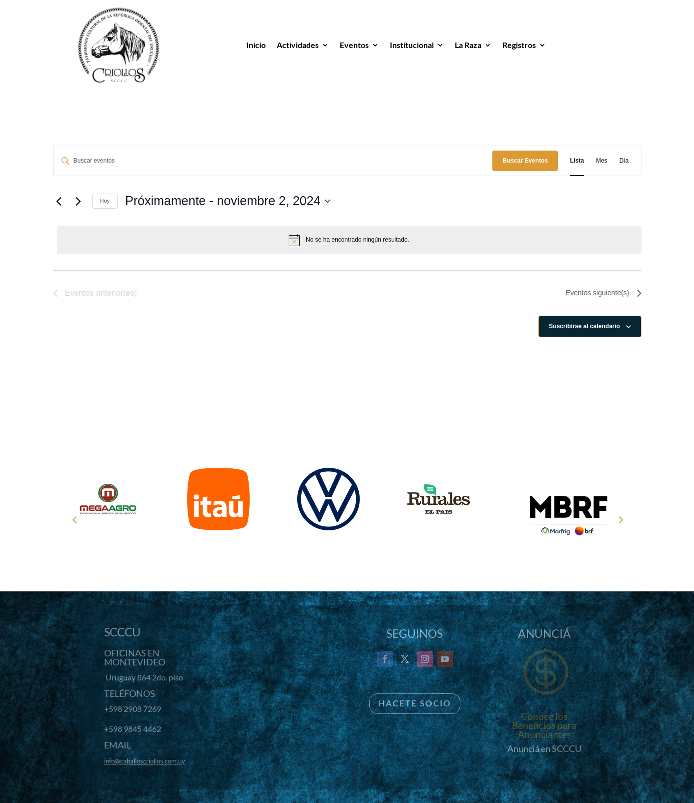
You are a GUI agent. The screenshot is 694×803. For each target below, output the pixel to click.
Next (620, 519)
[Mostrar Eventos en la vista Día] (624, 161)
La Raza (468, 45)
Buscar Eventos (525, 160)
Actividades (298, 45)
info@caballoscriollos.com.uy (144, 761)
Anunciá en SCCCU (544, 748)
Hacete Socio (414, 703)
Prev (75, 519)
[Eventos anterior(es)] (59, 201)
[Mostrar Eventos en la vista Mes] (601, 161)
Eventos (354, 45)
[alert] (349, 240)
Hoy (105, 201)
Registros (519, 45)
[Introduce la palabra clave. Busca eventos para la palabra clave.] (273, 161)
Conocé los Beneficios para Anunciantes (544, 725)
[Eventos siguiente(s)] (79, 201)
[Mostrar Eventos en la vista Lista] (577, 161)
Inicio (256, 45)
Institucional (412, 45)
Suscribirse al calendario (584, 326)
